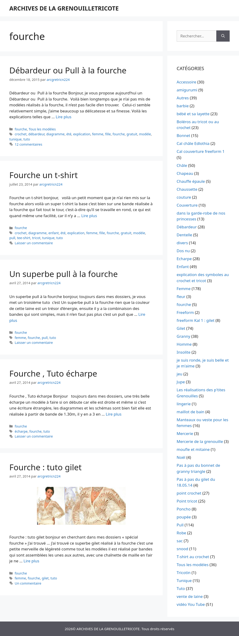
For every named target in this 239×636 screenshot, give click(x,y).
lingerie (184, 403)
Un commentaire (28, 583)
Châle (182, 165)
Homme (184, 344)
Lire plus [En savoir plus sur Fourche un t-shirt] (89, 215)
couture (184, 197)
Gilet (181, 328)
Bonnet (183, 135)
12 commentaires (28, 144)
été (68, 134)
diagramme (55, 134)
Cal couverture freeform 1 (201, 151)
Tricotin (183, 572)
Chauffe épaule (191, 181)
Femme (184, 288)
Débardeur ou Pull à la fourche (68, 70)
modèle (145, 134)
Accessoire (186, 82)
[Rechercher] (223, 36)
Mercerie (185, 433)
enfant (53, 233)
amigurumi (187, 90)
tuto (26, 139)
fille (108, 134)
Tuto (181, 588)
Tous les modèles (42, 129)
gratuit (132, 134)
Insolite (183, 352)
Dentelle (184, 234)
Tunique (184, 580)
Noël (181, 457)
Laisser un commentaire (34, 243)
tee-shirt (23, 238)
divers (182, 242)
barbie (183, 105)
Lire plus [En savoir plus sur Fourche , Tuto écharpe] (113, 414)
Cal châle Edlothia (193, 143)
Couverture (187, 205)
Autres (183, 98)
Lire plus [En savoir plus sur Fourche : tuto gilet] (31, 561)
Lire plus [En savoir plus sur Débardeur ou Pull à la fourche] (63, 116)
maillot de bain (190, 411)
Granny (183, 336)
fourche (21, 129)
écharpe (21, 431)
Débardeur (187, 227)
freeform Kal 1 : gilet (195, 320)
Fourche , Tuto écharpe (53, 373)
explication (81, 134)
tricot (36, 238)
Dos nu (183, 250)
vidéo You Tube (191, 604)
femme (97, 134)
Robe (181, 532)
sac (180, 540)
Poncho (184, 509)
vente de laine (190, 596)
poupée (184, 517)
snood (182, 548)
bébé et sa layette (193, 113)
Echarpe (184, 258)
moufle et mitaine (193, 449)
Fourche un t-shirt (43, 174)
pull (12, 238)
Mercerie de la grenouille (200, 441)
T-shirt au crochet (193, 556)
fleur (181, 296)
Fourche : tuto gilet (45, 467)
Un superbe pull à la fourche (63, 273)
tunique (15, 139)
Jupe (181, 381)
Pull (180, 525)
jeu (179, 374)
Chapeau (185, 173)
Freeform (185, 312)
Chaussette (187, 189)
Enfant (183, 266)
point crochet (189, 493)
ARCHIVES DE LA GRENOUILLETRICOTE (64, 8)
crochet (21, 134)
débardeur (36, 134)
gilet (45, 578)
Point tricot (187, 501)
